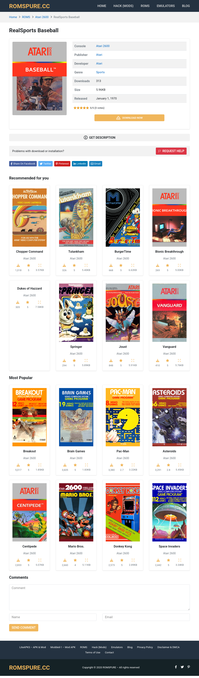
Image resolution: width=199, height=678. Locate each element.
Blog (186, 7)
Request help (171, 153)
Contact (109, 654)
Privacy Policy (145, 649)
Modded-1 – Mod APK (63, 649)
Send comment (24, 629)
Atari (99, 56)
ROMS (141, 7)
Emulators (164, 7)
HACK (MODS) (117, 7)
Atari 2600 (42, 19)
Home (93, 7)
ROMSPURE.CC (30, 7)
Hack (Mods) (99, 649)
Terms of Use (92, 654)
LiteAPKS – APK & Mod (32, 649)
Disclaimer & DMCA (168, 649)
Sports (100, 74)
